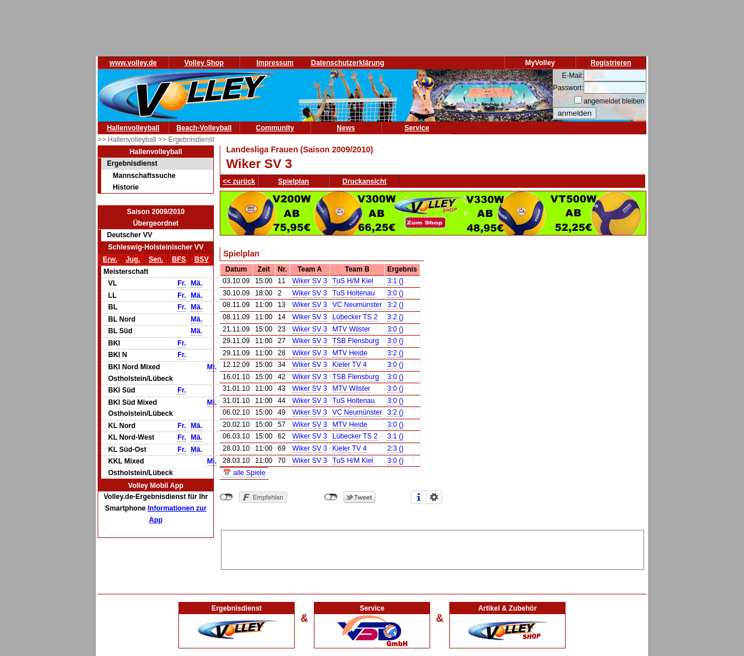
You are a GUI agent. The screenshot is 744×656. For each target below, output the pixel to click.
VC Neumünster (357, 305)
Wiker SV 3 (309, 281)
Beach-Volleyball (203, 128)
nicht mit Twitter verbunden (331, 497)
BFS (179, 259)
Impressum (275, 63)
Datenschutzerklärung (347, 63)
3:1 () (395, 281)
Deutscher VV (129, 235)
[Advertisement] (432, 547)
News (346, 128)
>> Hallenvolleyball (128, 140)
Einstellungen (434, 497)
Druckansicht (364, 181)
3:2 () (395, 305)
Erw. (110, 259)
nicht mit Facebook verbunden (226, 497)
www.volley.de (132, 63)
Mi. (212, 367)
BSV (201, 259)
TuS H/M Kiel (352, 281)
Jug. (133, 259)
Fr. (181, 283)
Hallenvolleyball (133, 128)
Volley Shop (204, 63)
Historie (126, 187)
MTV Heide (349, 353)
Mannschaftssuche (144, 176)
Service (417, 128)
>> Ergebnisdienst (186, 140)
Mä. (196, 283)
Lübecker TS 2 (355, 317)
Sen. (156, 259)
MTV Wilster (351, 329)
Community (275, 128)
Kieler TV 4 (349, 365)
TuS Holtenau (353, 293)
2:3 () (395, 448)
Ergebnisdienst (132, 163)
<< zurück (239, 181)
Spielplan (293, 181)
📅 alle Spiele (244, 473)
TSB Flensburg (355, 341)
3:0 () (395, 293)
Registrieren (611, 63)
